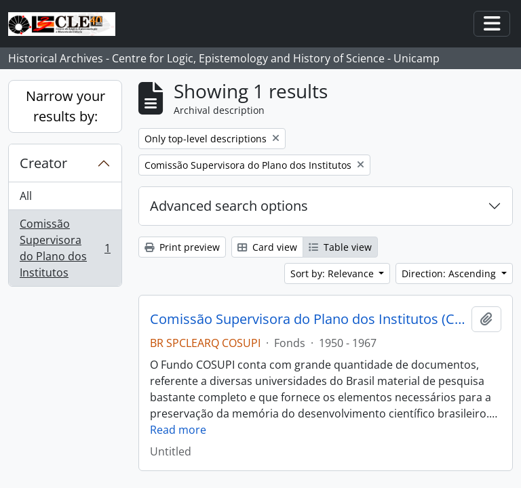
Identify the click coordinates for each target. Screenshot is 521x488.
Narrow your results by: (65, 106)
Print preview (182, 247)
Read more (178, 429)
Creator (43, 163)
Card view (267, 247)
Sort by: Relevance (333, 273)
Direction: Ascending (450, 273)
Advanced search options (229, 206)
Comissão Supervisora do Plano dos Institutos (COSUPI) (308, 319)
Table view (340, 247)
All (26, 195)
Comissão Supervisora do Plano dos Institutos (65, 248)
